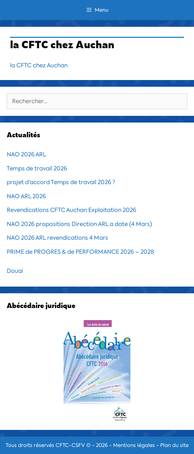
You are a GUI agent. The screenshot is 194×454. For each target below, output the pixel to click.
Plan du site (174, 445)
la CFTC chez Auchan (39, 65)
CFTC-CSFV (70, 445)
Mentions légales (134, 445)
